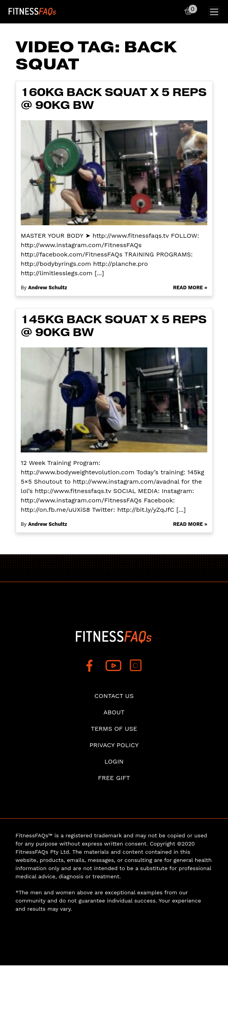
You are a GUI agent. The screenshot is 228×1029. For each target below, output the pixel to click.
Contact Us (113, 696)
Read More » (190, 287)
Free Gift (114, 778)
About (114, 712)
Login (114, 761)
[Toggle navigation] (214, 12)
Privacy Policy (114, 745)
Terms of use (114, 728)
